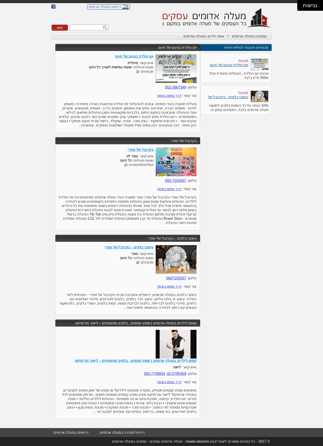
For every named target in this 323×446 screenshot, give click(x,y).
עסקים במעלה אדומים (249, 36)
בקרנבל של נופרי (184, 141)
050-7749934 (154, 374)
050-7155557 (175, 181)
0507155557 (176, 278)
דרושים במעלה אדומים (105, 7)
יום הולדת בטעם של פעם (177, 47)
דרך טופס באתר (169, 96)
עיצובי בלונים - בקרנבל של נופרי (172, 238)
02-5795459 (176, 374)
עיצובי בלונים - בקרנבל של (228, 97)
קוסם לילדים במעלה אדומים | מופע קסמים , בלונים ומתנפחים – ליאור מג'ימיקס (136, 323)
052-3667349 (175, 87)
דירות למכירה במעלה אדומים (122, 432)
